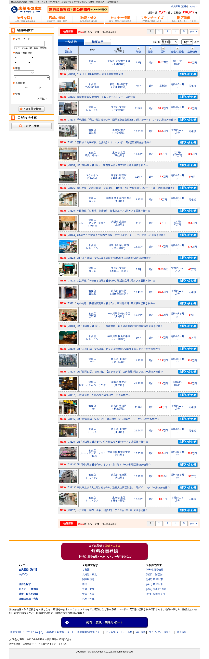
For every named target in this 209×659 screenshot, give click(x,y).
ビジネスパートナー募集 (119, 632)
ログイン (193, 6)
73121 (71, 303)
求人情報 (181, 632)
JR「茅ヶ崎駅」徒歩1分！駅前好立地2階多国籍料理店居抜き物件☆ (114, 257)
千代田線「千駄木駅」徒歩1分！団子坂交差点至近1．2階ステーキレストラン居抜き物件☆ (126, 119)
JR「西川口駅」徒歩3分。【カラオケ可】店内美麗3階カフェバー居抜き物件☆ (120, 371)
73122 (71, 280)
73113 (71, 487)
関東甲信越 (88, 579)
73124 (71, 235)
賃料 (163, 50)
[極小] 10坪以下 (154, 584)
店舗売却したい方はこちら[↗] (26, 632)
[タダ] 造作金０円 (155, 594)
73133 (71, 119)
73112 (71, 510)
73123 (71, 257)
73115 (71, 441)
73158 (71, 74)
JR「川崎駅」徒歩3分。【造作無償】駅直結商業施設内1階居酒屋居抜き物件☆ (120, 326)
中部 (84, 584)
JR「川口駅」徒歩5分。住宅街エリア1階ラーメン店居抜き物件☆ (112, 441)
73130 (71, 165)
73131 (71, 142)
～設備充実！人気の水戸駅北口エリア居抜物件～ (103, 395)
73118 (71, 371)
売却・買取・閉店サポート (104, 622)
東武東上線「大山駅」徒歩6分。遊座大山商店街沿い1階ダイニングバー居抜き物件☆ (123, 487)
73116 (71, 419)
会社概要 (141, 632)
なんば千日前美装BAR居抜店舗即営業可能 (100, 74)
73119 (71, 348)
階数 (150, 50)
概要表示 (97, 41)
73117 (71, 395)
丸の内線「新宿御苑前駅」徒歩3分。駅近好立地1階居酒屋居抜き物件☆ (116, 303)
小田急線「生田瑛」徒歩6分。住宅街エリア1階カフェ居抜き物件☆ (113, 210)
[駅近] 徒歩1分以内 (156, 589)
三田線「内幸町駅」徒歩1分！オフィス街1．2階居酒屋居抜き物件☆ (114, 142)
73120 (71, 326)
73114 (71, 464)
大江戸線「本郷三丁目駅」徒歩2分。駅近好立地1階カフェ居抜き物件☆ (116, 280)
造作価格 (192, 50)
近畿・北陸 (88, 589)
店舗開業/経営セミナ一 (89, 632)
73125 (71, 210)
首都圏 (86, 569)
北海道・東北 (89, 574)
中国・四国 (88, 594)
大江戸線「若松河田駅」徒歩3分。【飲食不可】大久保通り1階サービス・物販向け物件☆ (125, 188)
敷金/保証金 (177, 50)
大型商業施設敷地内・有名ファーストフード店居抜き (106, 97)
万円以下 (42, 98)
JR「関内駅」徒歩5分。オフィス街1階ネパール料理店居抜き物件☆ (114, 464)
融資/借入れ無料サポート (60, 632)
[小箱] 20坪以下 (154, 579)
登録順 (68, 50)
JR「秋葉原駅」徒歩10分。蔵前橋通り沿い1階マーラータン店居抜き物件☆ (118, 419)
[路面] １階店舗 (154, 574)
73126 (71, 188)
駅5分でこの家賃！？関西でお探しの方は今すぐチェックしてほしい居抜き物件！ (121, 235)
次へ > (193, 31)
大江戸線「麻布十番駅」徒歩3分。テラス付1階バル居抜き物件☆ (112, 510)
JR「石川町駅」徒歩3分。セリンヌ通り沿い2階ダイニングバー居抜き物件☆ (118, 348)
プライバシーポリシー (161, 632)
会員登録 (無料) (179, 6)
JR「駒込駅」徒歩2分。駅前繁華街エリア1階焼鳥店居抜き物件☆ (112, 165)
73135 (71, 97)
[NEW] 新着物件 (154, 569)
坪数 (138, 50)
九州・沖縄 (88, 598)
